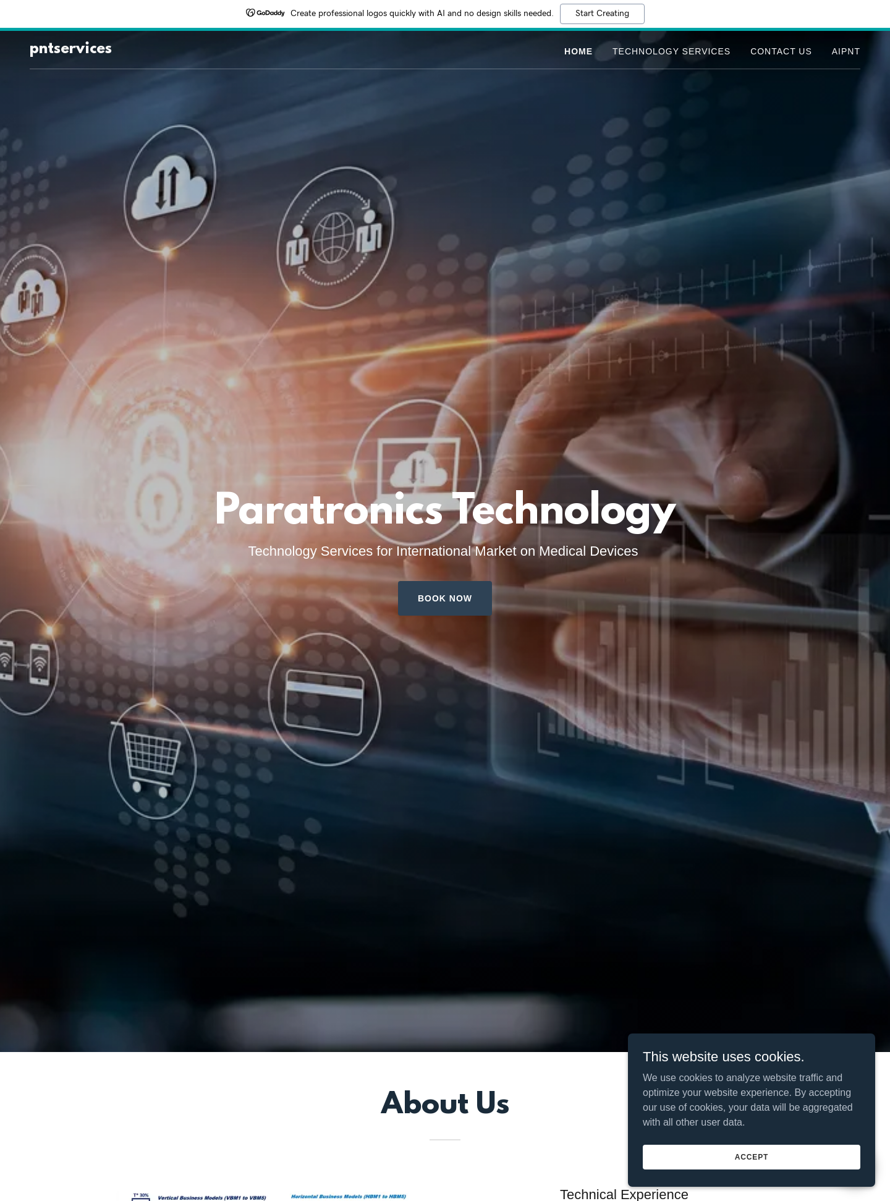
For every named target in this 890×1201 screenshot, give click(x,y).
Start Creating (602, 13)
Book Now (445, 598)
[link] (71, 50)
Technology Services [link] (671, 51)
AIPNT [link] (846, 51)
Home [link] (578, 51)
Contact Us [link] (781, 51)
